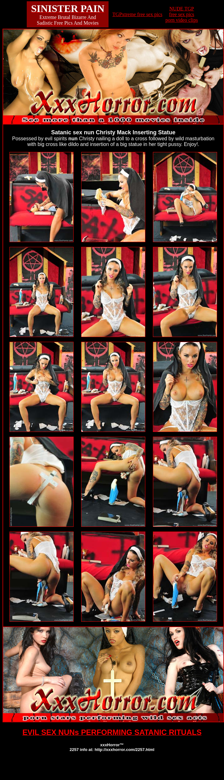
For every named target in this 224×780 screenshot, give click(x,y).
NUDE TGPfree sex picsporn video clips (181, 14)
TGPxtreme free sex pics (137, 14)
